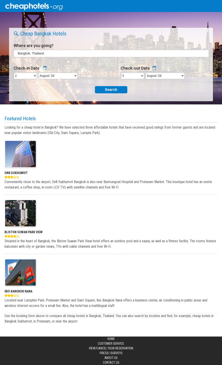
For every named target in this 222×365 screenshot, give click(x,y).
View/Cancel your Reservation (111, 348)
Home (111, 339)
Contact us (111, 362)
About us (111, 358)
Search (111, 89)
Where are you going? (33, 45)
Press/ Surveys (111, 353)
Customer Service (111, 343)
